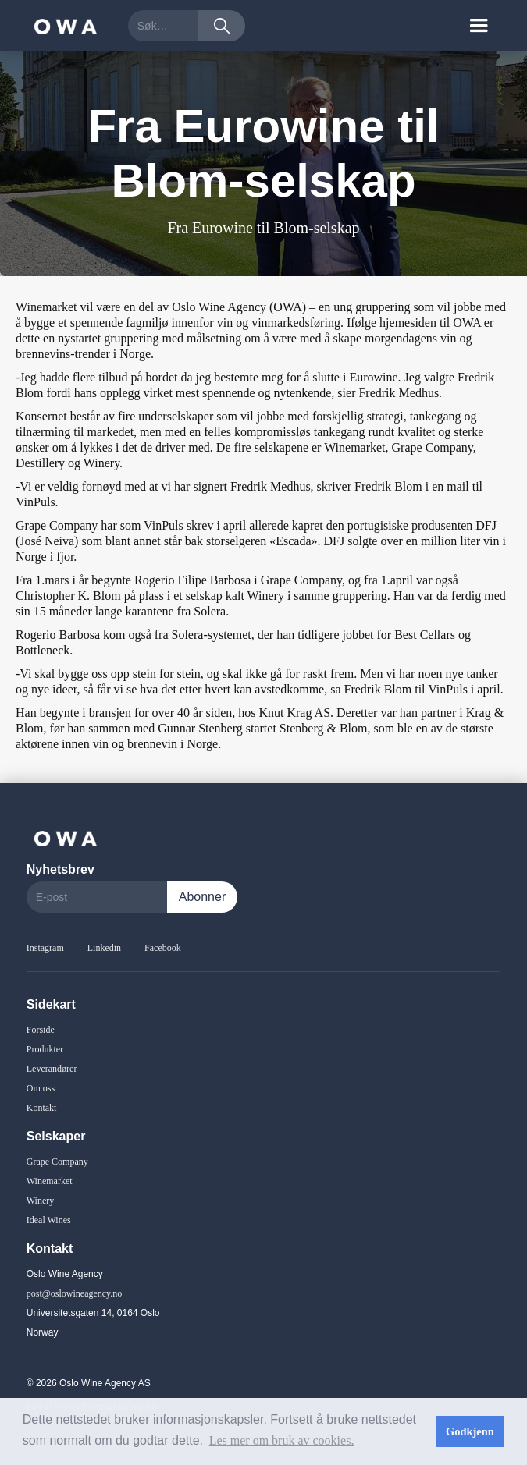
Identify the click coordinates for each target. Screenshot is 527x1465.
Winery (41, 1200)
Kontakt (42, 1107)
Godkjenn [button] (470, 1431)
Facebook (162, 947)
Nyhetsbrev (60, 869)
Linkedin (104, 947)
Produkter (45, 1049)
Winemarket (50, 1181)
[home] (62, 25)
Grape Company (57, 1161)
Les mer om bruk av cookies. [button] (281, 1440)
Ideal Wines (49, 1220)
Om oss (41, 1088)
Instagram (45, 947)
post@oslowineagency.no (75, 1293)
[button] (478, 26)
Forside (41, 1029)
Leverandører (52, 1068)
